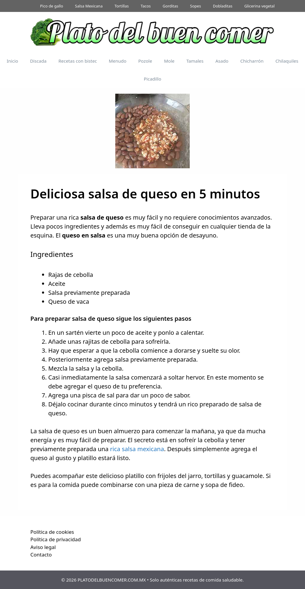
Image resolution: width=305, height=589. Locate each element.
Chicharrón (252, 61)
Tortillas (121, 6)
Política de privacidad (55, 539)
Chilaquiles (287, 61)
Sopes (195, 6)
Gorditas (170, 6)
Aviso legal (43, 547)
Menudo (117, 61)
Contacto (41, 554)
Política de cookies (52, 531)
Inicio (12, 61)
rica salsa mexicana (137, 449)
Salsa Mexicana (89, 6)
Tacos (146, 6)
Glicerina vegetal (259, 6)
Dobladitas (223, 6)
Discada (38, 61)
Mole (169, 61)
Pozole (145, 61)
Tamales (195, 61)
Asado (221, 61)
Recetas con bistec (77, 61)
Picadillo (152, 79)
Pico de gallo (51, 6)
